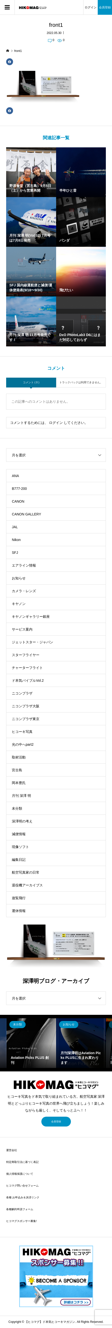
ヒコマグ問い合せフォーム (22, 1185)
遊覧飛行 (19, 898)
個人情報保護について (19, 1173)
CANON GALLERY (26, 514)
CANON (18, 501)
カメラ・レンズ (24, 591)
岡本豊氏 (19, 783)
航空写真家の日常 (25, 872)
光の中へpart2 (22, 744)
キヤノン (19, 604)
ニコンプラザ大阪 (25, 706)
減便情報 (19, 834)
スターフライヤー (25, 655)
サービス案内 (22, 629)
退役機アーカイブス (27, 885)
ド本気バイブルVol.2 (28, 680)
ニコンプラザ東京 (25, 719)
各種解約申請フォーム (19, 1209)
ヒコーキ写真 (22, 732)
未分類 (17, 808)
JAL (15, 527)
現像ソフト (20, 847)
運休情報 (19, 911)
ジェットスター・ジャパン (32, 642)
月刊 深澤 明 (21, 796)
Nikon (16, 540)
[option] (31, 1043)
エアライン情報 (24, 565)
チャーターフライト (27, 668)
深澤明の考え (22, 821)
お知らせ (19, 578)
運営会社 (11, 1150)
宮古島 (17, 770)
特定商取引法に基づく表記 (22, 1161)
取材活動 (19, 757)
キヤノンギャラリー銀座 (31, 616)
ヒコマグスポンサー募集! (21, 1221)
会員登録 (105, 7)
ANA (15, 476)
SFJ (15, 553)
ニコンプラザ (22, 693)
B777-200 (19, 489)
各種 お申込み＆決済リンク (22, 1197)
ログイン (90, 7)
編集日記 (19, 860)
